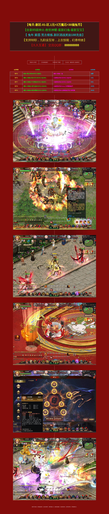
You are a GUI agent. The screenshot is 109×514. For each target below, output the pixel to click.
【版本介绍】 (33, 62)
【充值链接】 (45, 62)
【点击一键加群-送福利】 (72, 62)
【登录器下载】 (56, 62)
